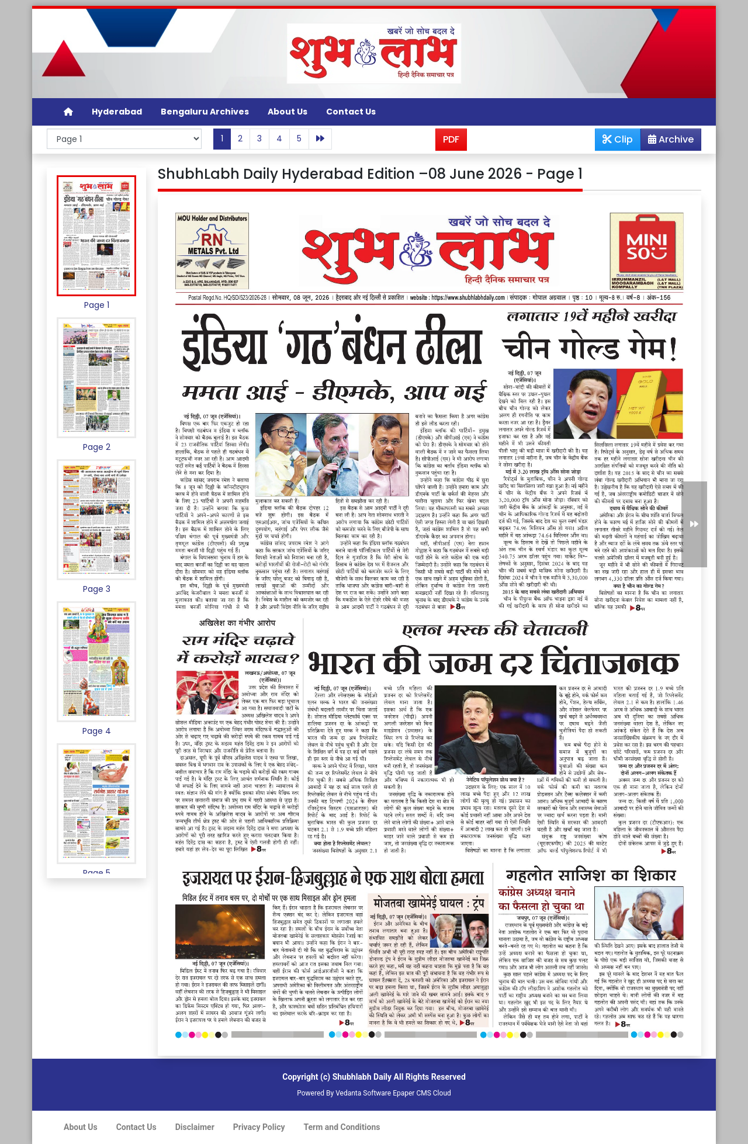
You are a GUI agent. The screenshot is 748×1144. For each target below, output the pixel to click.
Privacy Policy (259, 1127)
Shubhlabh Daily (362, 1076)
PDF (451, 139)
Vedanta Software (363, 1093)
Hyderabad (117, 111)
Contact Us (351, 111)
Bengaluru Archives (205, 111)
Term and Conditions (342, 1127)
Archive (667, 141)
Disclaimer (194, 1127)
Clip (617, 139)
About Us (287, 111)
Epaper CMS (412, 1093)
